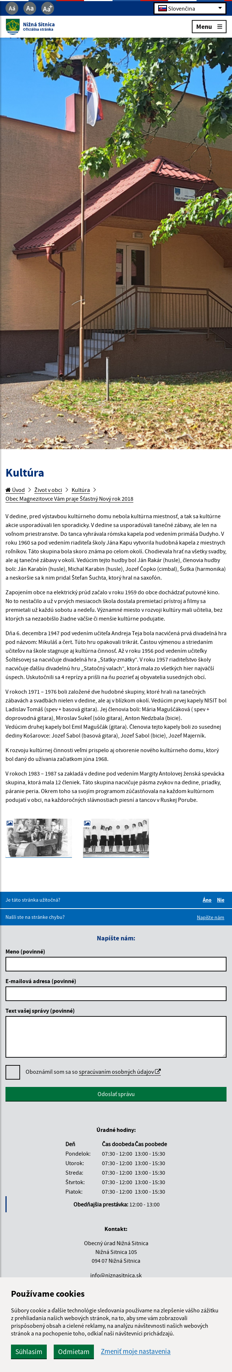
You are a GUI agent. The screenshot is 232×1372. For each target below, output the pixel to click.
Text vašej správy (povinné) (40, 1010)
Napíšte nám (210, 917)
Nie (222, 900)
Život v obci (48, 489)
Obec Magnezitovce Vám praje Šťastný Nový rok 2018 (69, 498)
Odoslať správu (116, 1094)
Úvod (15, 489)
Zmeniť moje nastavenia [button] (136, 1351)
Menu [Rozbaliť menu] (209, 26)
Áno (208, 900)
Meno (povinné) (25, 951)
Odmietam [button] (74, 1351)
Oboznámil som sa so (93, 1072)
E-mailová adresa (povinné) (40, 981)
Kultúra (81, 489)
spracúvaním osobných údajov (120, 1071)
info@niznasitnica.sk (116, 1275)
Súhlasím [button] (28, 1351)
